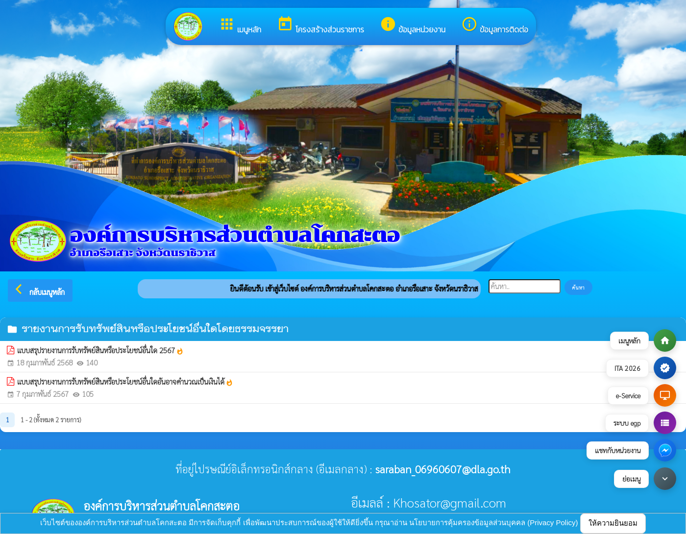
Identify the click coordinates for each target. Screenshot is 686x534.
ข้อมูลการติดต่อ (494, 25)
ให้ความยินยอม (612, 523)
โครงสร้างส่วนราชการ (320, 25)
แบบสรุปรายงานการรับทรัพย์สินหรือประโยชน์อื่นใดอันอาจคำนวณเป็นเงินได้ (125, 382)
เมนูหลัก (240, 25)
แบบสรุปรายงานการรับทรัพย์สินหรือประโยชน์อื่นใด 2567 (100, 350)
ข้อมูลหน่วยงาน (412, 25)
